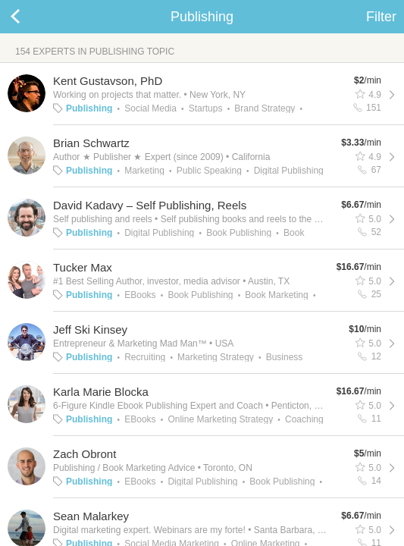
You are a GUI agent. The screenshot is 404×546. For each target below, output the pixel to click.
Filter (381, 16)
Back (30, 16)
